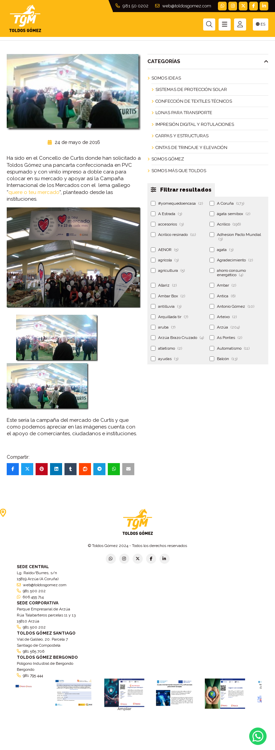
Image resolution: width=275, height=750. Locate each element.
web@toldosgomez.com (183, 5)
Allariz (164, 285)
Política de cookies (216, 747)
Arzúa (225, 327)
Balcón (223, 358)
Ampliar (124, 709)
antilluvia (166, 306)
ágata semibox (230, 213)
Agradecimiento (231, 260)
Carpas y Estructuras (182, 135)
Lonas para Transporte (183, 112)
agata (221, 249)
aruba (163, 327)
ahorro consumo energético (228, 272)
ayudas (164, 358)
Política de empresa (105, 747)
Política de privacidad (62, 747)
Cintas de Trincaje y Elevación (191, 147)
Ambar (223, 285)
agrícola (165, 260)
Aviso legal (138, 747)
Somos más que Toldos (178, 170)
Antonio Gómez (232, 306)
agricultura (168, 270)
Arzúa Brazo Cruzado (177, 337)
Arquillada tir (169, 316)
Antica (222, 296)
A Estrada (166, 213)
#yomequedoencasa (177, 203)
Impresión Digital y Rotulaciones (194, 124)
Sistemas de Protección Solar (191, 89)
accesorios (167, 224)
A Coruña (227, 203)
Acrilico (225, 224)
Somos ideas (166, 78)
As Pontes (226, 337)
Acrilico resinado (173, 234)
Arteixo (223, 316)
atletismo (166, 348)
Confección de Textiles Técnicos (193, 101)
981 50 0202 (132, 5)
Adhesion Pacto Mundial (235, 236)
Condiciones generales (173, 747)
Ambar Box (168, 296)
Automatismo (229, 348)
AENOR (164, 249)
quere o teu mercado (33, 192)
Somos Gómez (167, 158)
